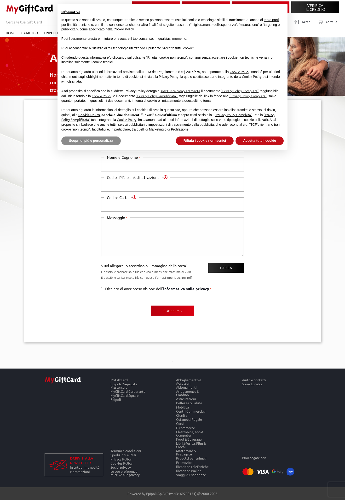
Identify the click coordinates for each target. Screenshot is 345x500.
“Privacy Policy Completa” (240, 90)
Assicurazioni (186, 399)
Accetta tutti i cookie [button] (259, 140)
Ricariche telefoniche (192, 466)
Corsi (180, 423)
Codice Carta (119, 197)
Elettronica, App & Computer (189, 433)
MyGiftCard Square (124, 395)
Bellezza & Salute (189, 403)
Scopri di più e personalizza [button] (91, 140)
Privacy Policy (121, 459)
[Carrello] (326, 21)
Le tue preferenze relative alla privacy (125, 473)
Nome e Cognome (122, 157)
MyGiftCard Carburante (127, 391)
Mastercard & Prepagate (186, 452)
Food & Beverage (189, 439)
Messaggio (116, 218)
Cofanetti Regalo (189, 419)
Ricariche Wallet (188, 470)
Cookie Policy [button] (124, 29)
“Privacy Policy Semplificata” (156, 95)
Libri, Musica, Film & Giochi (191, 445)
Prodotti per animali (191, 458)
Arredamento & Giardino (187, 393)
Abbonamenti (186, 387)
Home (11, 32)
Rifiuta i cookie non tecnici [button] (205, 140)
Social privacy (120, 467)
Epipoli (115, 400)
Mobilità (182, 407)
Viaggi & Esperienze (191, 475)
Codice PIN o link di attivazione (134, 177)
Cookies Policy (121, 463)
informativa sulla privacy (186, 288)
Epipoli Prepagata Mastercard (123, 385)
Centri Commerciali (191, 411)
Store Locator (252, 384)
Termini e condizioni (125, 451)
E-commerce (185, 428)
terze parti (271, 20)
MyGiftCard (119, 380)
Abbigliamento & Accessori (188, 381)
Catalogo (29, 32)
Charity (181, 415)
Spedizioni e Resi (123, 455)
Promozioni (185, 462)
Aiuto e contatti (254, 380)
